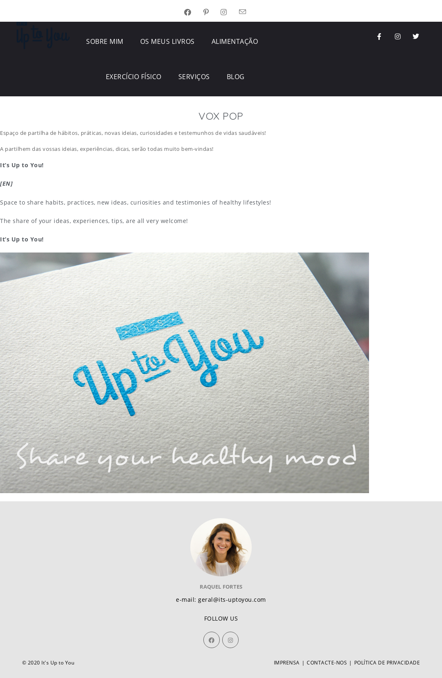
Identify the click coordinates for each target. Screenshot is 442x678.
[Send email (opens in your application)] (248, 12)
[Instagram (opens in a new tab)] (230, 12)
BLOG (236, 76)
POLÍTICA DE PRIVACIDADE (387, 662)
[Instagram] (230, 640)
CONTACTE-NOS (327, 662)
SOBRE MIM (104, 41)
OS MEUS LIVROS (167, 41)
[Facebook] (211, 640)
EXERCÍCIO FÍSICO (134, 76)
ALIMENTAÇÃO (235, 41)
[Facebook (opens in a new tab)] (193, 12)
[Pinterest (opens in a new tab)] (212, 12)
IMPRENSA (287, 662)
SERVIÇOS (194, 76)
